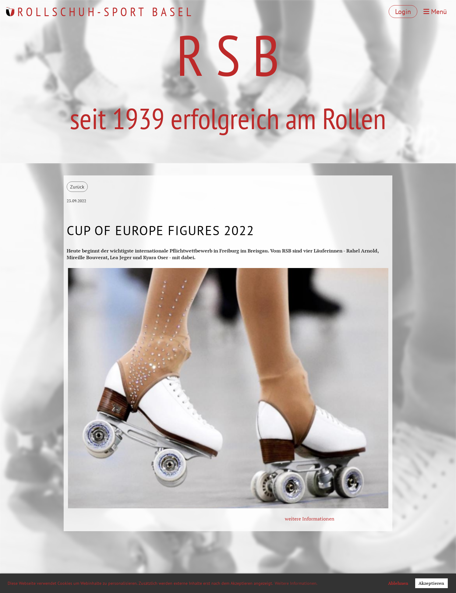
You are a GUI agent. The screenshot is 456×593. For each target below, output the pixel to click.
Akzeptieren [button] (431, 583)
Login (403, 11)
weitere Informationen (309, 518)
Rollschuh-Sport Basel (105, 11)
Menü (435, 11)
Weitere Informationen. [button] (296, 583)
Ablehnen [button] (398, 583)
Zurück (77, 187)
